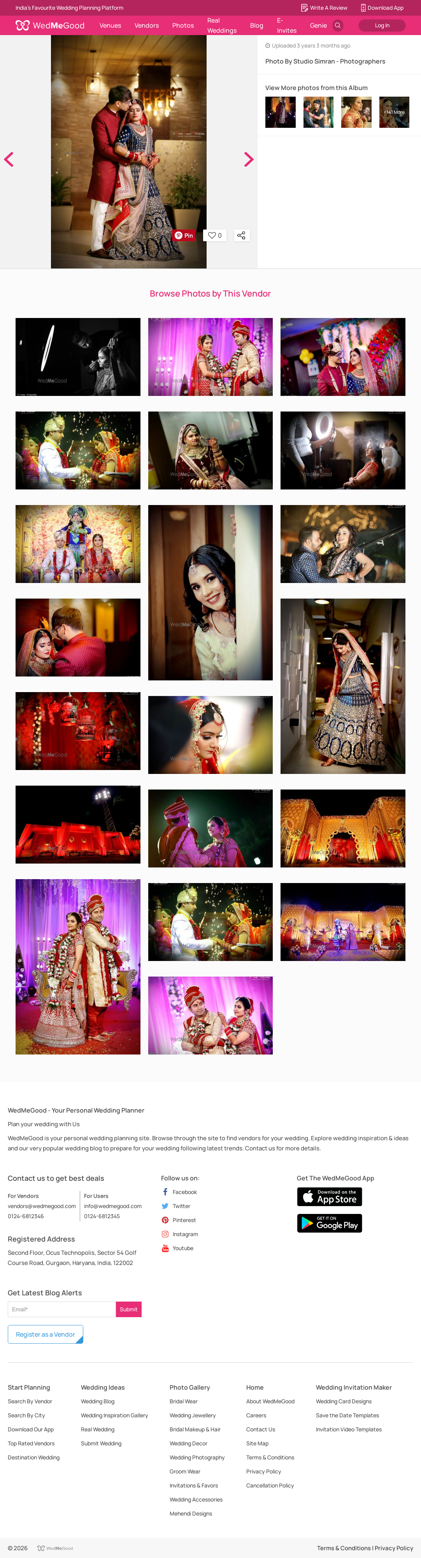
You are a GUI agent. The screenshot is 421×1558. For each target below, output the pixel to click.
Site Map (257, 1443)
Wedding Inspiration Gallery (114, 1415)
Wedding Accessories (196, 1499)
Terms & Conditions (270, 1457)
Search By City (26, 1415)
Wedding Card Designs (344, 1401)
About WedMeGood (270, 1401)
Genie (318, 25)
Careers (256, 1415)
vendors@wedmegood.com (42, 1206)
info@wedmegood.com (113, 1206)
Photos (183, 25)
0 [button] (215, 235)
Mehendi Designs (191, 1513)
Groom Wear (185, 1471)
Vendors (147, 25)
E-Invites (286, 25)
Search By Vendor (30, 1401)
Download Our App (31, 1429)
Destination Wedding (34, 1457)
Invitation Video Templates (349, 1429)
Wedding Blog (97, 1401)
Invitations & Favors (194, 1485)
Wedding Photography (197, 1457)
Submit (129, 1309)
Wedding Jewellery (193, 1415)
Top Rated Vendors (31, 1443)
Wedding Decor (188, 1443)
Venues (110, 25)
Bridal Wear (184, 1401)
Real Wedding (97, 1429)
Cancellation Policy (270, 1485)
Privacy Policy (263, 1471)
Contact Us (260, 1429)
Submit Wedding (101, 1443)
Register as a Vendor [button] (45, 1334)
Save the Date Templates (347, 1415)
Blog (256, 25)
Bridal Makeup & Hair (195, 1429)
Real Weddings (222, 25)
